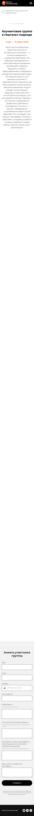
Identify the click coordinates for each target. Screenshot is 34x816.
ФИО (4, 663)
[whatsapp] (24, 810)
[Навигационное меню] (31, 3)
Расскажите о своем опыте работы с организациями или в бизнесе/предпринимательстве (16, 744)
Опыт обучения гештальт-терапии (15, 722)
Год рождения (7, 694)
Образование (7, 704)
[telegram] (27, 810)
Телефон (5, 684)
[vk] (30, 810)
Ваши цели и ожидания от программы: (12, 765)
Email (4, 673)
